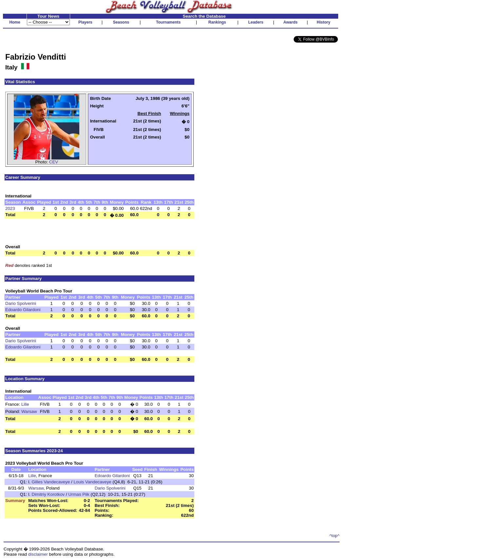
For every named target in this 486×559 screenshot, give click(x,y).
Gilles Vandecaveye (51, 481)
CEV (53, 161)
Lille (25, 404)
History (323, 22)
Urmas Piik (78, 494)
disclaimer (38, 554)
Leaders (255, 22)
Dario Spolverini (20, 303)
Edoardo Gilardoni (22, 309)
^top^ (334, 535)
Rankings (217, 22)
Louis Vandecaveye (92, 481)
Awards (290, 22)
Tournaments (168, 22)
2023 (10, 208)
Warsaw (29, 411)
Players (85, 22)
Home (14, 22)
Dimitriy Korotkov (48, 494)
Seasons (121, 22)
